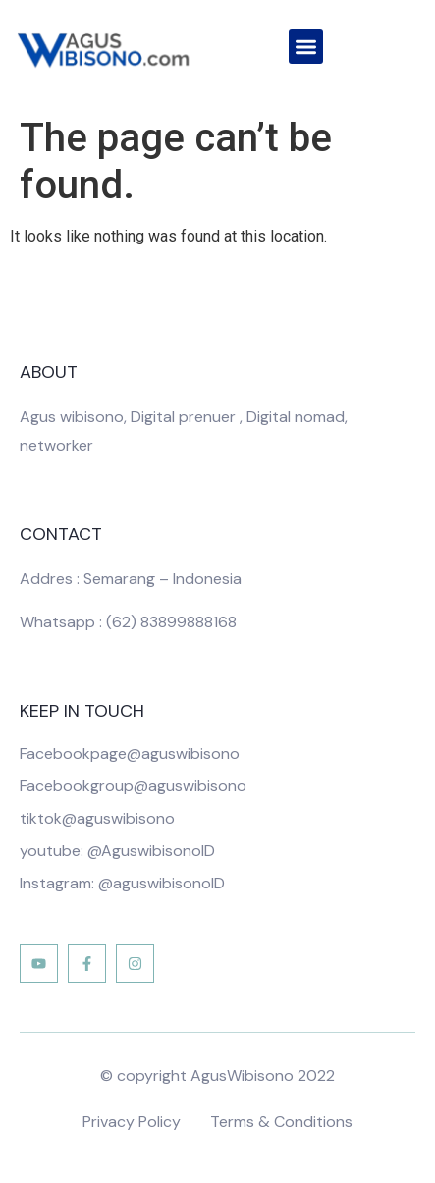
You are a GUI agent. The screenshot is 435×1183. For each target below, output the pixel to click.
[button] (306, 46)
